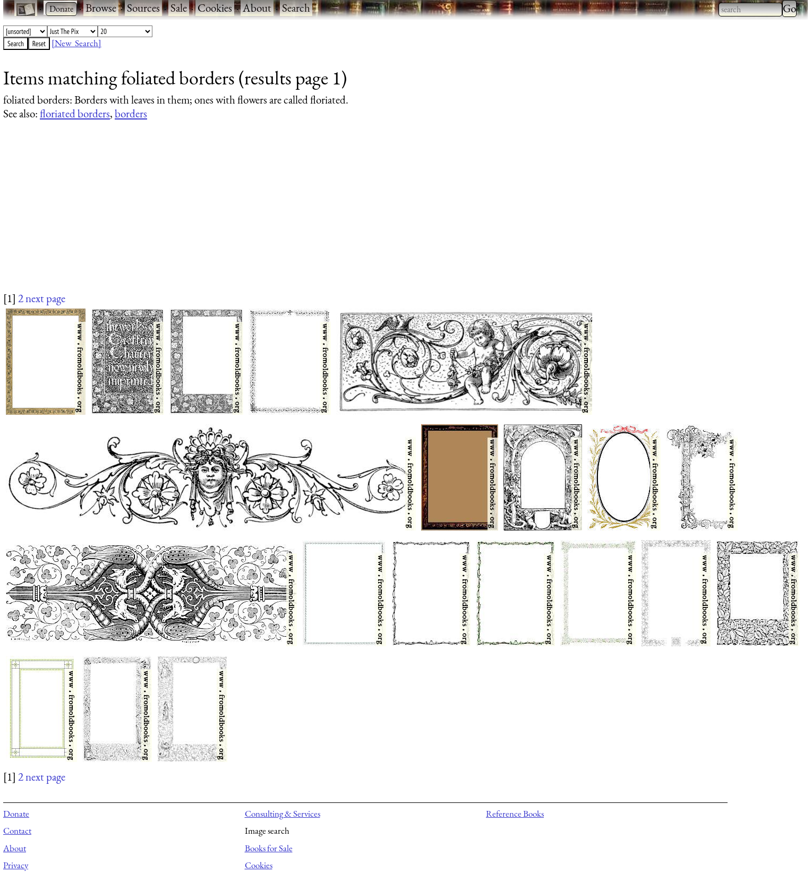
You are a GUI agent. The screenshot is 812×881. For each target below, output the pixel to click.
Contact (17, 830)
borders (131, 113)
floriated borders (75, 113)
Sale (178, 8)
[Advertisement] (321, 216)
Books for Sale (269, 848)
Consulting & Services (282, 813)
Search (296, 8)
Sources (143, 8)
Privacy (15, 865)
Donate (16, 813)
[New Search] (76, 43)
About (257, 8)
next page (45, 298)
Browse (101, 8)
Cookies (215, 8)
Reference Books (515, 813)
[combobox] (750, 9)
